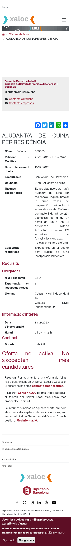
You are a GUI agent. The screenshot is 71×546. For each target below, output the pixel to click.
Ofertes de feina (19, 34)
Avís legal (7, 465)
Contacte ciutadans (21, 99)
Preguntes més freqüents (15, 448)
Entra (5, 7)
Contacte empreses (21, 103)
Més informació (56, 532)
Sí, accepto (9, 540)
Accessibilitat (9, 459)
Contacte (7, 442)
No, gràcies (26, 540)
